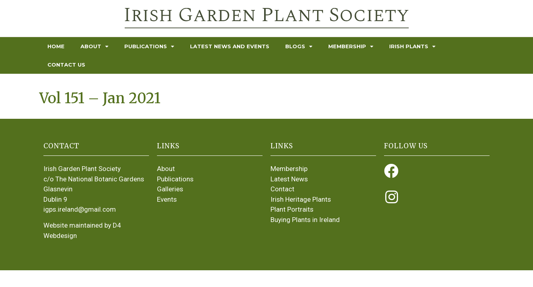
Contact (282, 189)
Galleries (170, 189)
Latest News (289, 179)
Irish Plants (412, 46)
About (94, 46)
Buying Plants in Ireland (305, 220)
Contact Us (66, 64)
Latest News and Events (229, 46)
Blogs (298, 46)
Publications (149, 46)
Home (56, 46)
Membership (350, 46)
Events (167, 199)
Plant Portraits (292, 209)
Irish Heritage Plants (300, 199)
